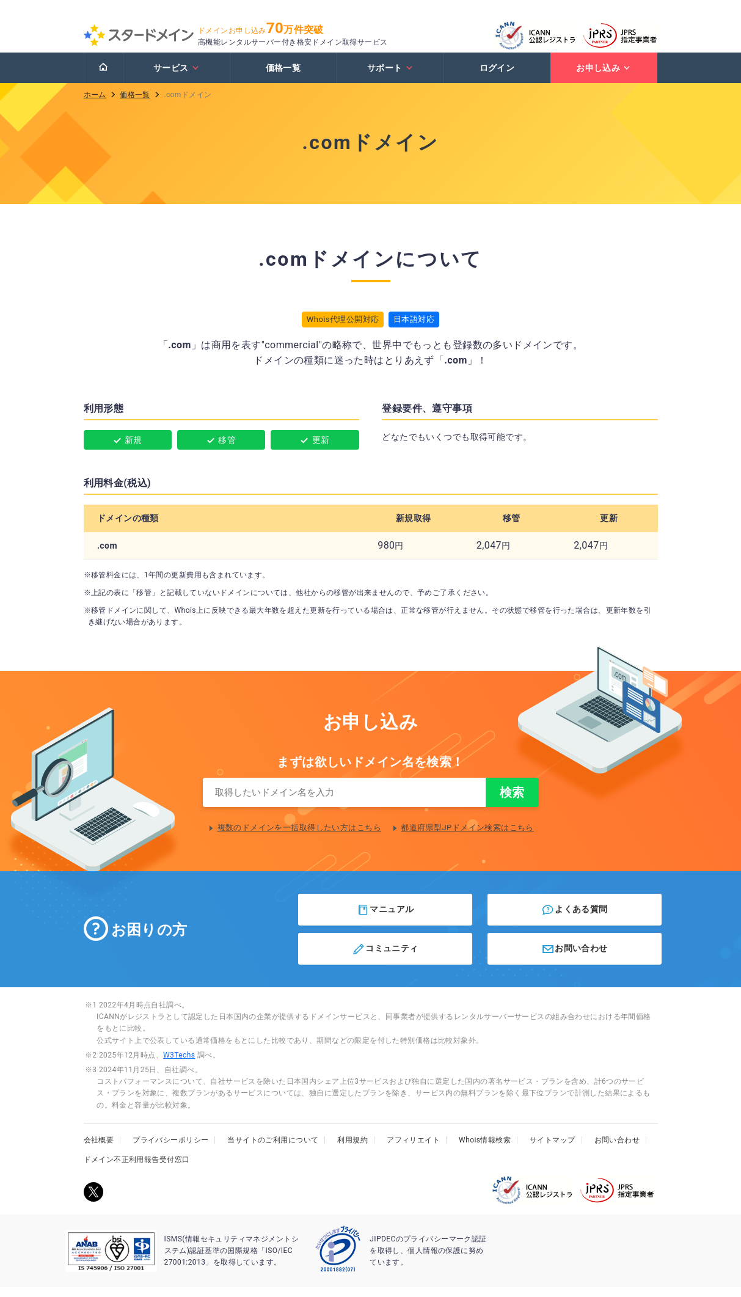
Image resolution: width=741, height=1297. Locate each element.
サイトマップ (552, 1149)
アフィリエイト (413, 1149)
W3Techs (179, 1065)
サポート (390, 75)
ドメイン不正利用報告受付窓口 (137, 1169)
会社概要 (99, 1149)
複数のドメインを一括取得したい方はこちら (299, 837)
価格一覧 (283, 75)
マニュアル (385, 919)
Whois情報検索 (485, 1149)
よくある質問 (574, 919)
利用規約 (352, 1149)
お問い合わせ (574, 959)
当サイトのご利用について (272, 1149)
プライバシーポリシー (170, 1149)
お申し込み (603, 75)
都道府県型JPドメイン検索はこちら (467, 837)
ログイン (497, 75)
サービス (176, 75)
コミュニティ (385, 959)
